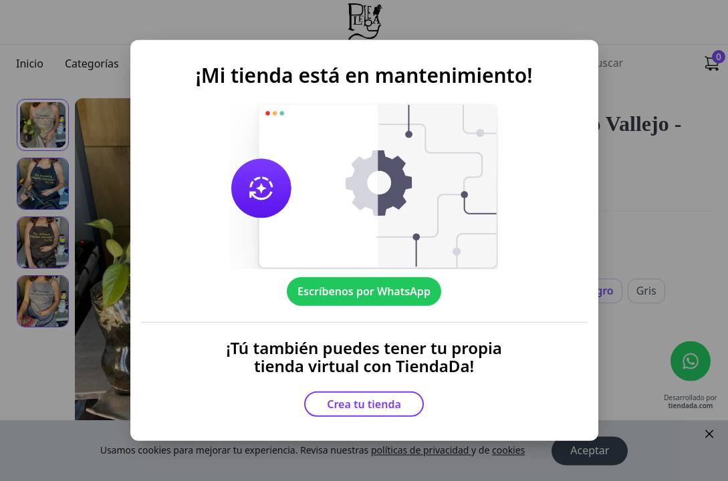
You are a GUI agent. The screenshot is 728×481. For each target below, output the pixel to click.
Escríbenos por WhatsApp (364, 291)
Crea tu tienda (364, 404)
